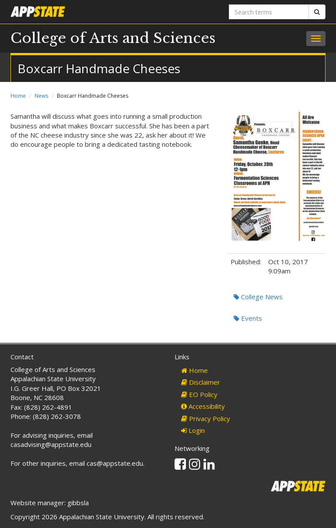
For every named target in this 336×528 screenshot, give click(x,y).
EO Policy (199, 394)
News (41, 95)
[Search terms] (269, 11)
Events (248, 318)
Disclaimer (200, 382)
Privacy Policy (205, 418)
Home (18, 95)
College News (258, 296)
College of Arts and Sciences (113, 38)
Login (193, 430)
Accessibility (203, 406)
